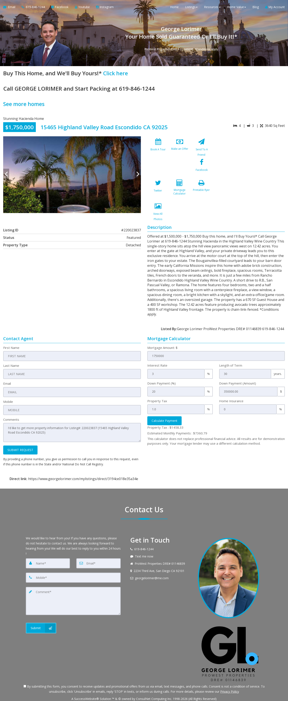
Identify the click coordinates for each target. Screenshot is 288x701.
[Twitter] (180, 171)
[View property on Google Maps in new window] (251, 168)
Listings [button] (191, 8)
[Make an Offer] (180, 148)
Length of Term (230, 354)
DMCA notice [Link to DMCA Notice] (144, 696)
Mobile (8, 389)
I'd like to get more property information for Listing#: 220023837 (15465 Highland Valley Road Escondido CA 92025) (72, 420)
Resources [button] (212, 8)
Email (7, 372)
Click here (116, 73)
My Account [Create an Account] (275, 8)
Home (174, 8)
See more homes (24, 104)
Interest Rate (157, 354)
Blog (255, 8)
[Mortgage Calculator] (202, 171)
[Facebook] (158, 171)
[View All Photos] (180, 194)
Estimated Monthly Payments (177, 421)
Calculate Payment (164, 409)
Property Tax (157, 389)
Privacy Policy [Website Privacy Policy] (229, 679)
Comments (11, 407)
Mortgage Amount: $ (162, 336)
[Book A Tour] (158, 148)
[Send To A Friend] (202, 148)
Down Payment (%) (161, 372)
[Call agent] (33, 8)
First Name (11, 336)
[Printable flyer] (158, 194)
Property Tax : (165, 416)
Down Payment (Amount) (237, 372)
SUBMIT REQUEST (20, 437)
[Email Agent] (11, 8)
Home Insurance (231, 389)
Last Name (11, 354)
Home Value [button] (236, 8)
